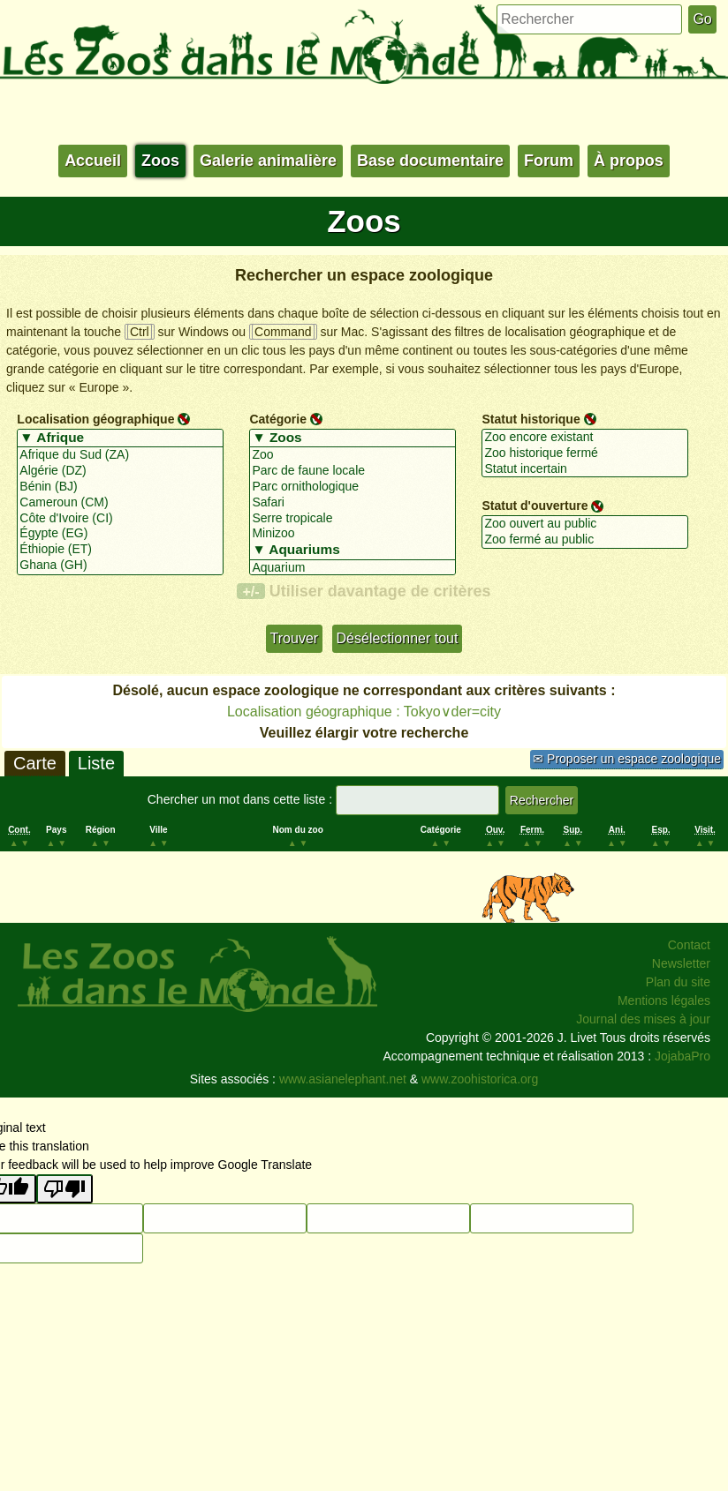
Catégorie (278, 419)
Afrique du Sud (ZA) (120, 455)
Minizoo (352, 534)
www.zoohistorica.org (479, 1079)
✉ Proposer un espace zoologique (627, 759)
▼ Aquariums (352, 550)
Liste (96, 763)
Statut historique (531, 419)
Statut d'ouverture (535, 505)
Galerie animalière (268, 160)
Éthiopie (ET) (120, 550)
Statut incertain (584, 469)
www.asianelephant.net (342, 1079)
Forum (548, 160)
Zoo (352, 455)
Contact (689, 945)
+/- (250, 591)
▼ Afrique (120, 438)
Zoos (160, 160)
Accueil (92, 160)
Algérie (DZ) (120, 471)
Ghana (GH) (120, 565)
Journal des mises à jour (643, 1019)
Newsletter (681, 963)
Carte (35, 763)
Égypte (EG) (120, 534)
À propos (629, 160)
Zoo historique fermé (584, 453)
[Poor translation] (64, 1188)
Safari (352, 503)
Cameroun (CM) (120, 503)
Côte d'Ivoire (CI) (120, 519)
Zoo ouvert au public (584, 524)
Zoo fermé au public (584, 540)
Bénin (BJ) (120, 487)
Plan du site (678, 982)
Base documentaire (430, 160)
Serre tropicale (352, 519)
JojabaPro (682, 1056)
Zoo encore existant (584, 438)
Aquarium (352, 568)
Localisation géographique (95, 419)
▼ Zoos (352, 438)
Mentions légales (664, 1000)
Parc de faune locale (352, 471)
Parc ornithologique (352, 487)
